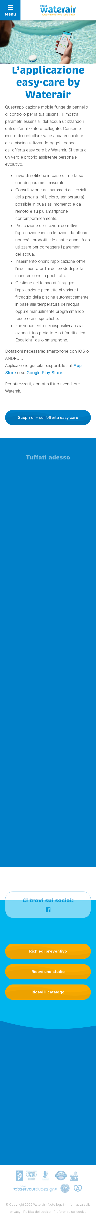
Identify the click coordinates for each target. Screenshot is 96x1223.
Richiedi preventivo (48, 951)
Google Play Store (44, 372)
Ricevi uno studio (48, 971)
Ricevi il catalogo (48, 992)
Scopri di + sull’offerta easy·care (48, 417)
